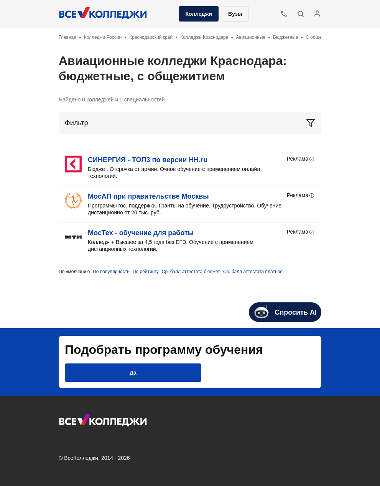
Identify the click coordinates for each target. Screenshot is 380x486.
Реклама (301, 159)
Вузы (235, 14)
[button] (300, 14)
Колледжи (198, 14)
